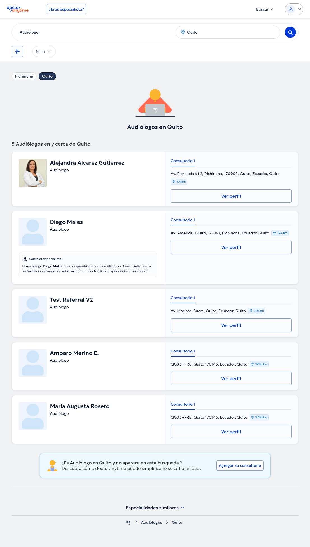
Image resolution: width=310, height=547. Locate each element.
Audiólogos (151, 522)
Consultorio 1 (183, 160)
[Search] (290, 32)
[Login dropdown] (294, 9)
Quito (47, 76)
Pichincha (24, 76)
